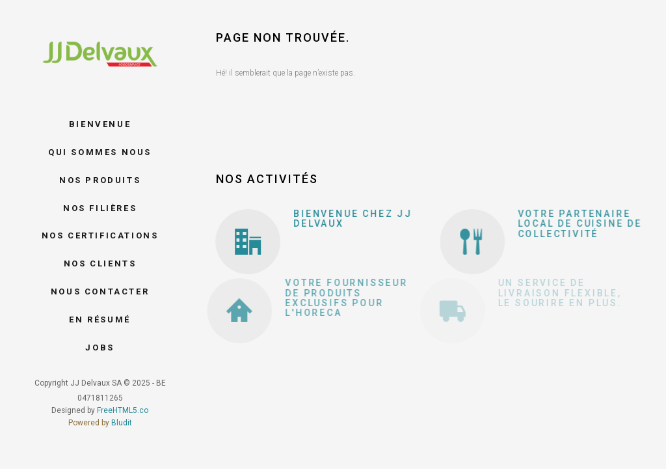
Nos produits (99, 180)
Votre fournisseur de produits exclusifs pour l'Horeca (331, 297)
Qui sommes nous (100, 152)
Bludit (121, 422)
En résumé (99, 319)
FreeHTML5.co (122, 410)
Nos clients (100, 263)
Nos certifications (100, 235)
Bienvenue (100, 124)
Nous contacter (100, 291)
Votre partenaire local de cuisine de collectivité (571, 223)
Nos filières (100, 208)
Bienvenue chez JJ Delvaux (349, 218)
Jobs (99, 347)
